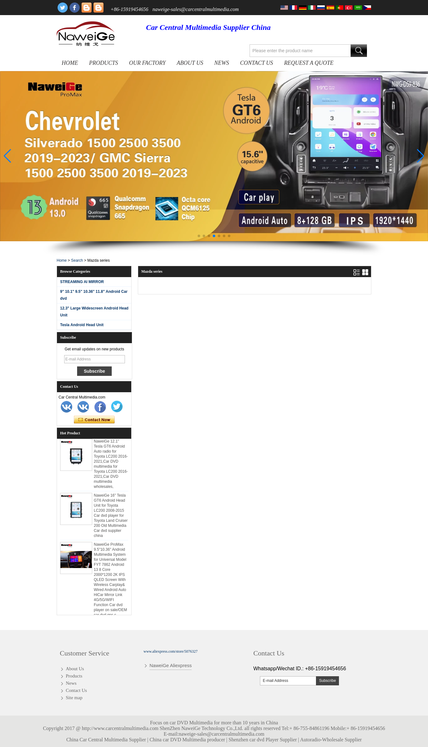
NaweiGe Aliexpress (170, 665)
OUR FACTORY (147, 63)
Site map (74, 697)
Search (77, 260)
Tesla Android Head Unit (82, 325)
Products (103, 63)
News (221, 63)
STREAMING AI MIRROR (82, 282)
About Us (190, 63)
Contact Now (94, 420)
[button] (199, 236)
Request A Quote (309, 63)
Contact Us (256, 63)
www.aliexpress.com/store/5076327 (171, 651)
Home (70, 63)
